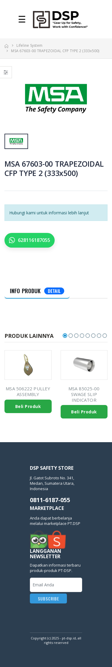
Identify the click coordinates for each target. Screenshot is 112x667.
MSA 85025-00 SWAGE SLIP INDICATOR (83, 394)
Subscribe (48, 598)
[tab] (37, 291)
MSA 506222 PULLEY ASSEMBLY (28, 391)
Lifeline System (29, 45)
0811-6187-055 (50, 500)
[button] (65, 335)
